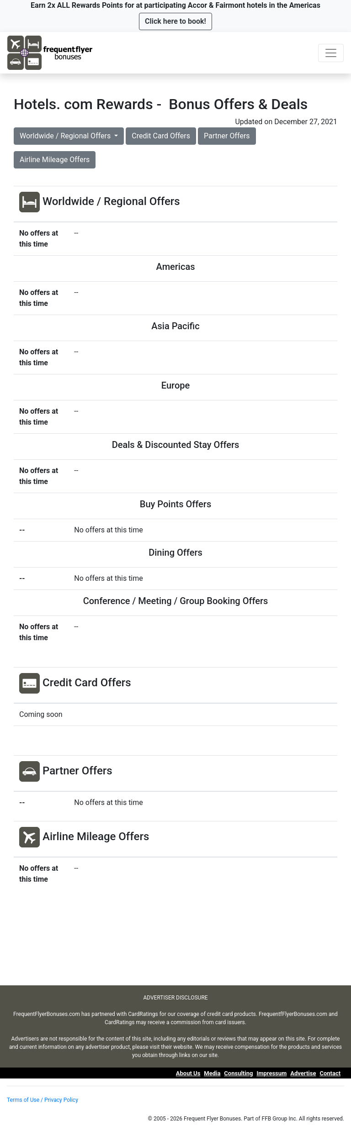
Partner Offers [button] (227, 136)
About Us (188, 1073)
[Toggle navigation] (331, 53)
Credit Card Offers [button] (161, 136)
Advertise (303, 1073)
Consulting (238, 1073)
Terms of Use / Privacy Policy (42, 1100)
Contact (329, 1073)
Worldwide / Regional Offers (66, 136)
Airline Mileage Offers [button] (55, 159)
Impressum (271, 1073)
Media (212, 1073)
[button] (175, 21)
